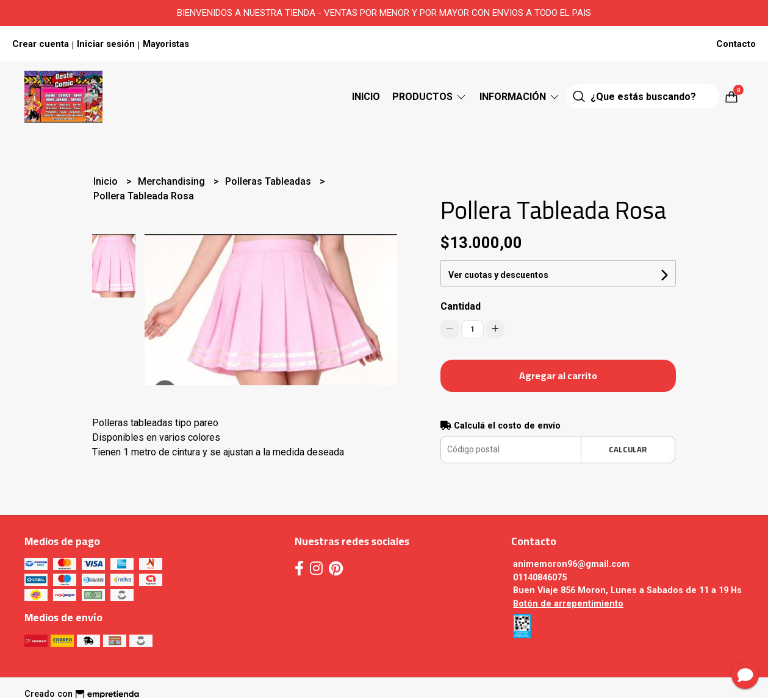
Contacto (736, 43)
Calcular (628, 449)
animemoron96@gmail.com (571, 564)
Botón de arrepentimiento (568, 604)
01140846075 (540, 577)
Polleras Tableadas (269, 181)
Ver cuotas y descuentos (498, 275)
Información (520, 96)
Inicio (366, 96)
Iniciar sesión (106, 43)
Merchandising (172, 181)
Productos (429, 96)
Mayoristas (166, 43)
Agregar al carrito (558, 375)
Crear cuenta (40, 43)
